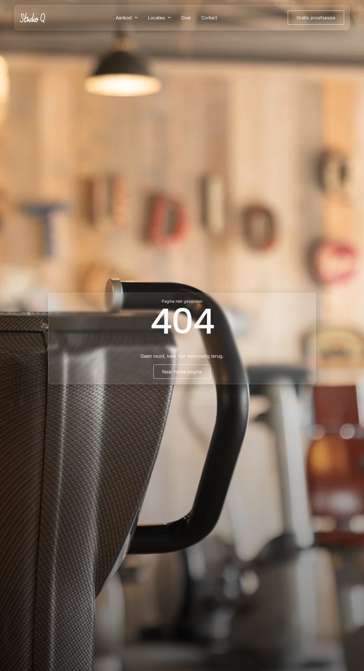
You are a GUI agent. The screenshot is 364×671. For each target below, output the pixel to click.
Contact (209, 18)
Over (186, 18)
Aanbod (127, 17)
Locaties (159, 17)
